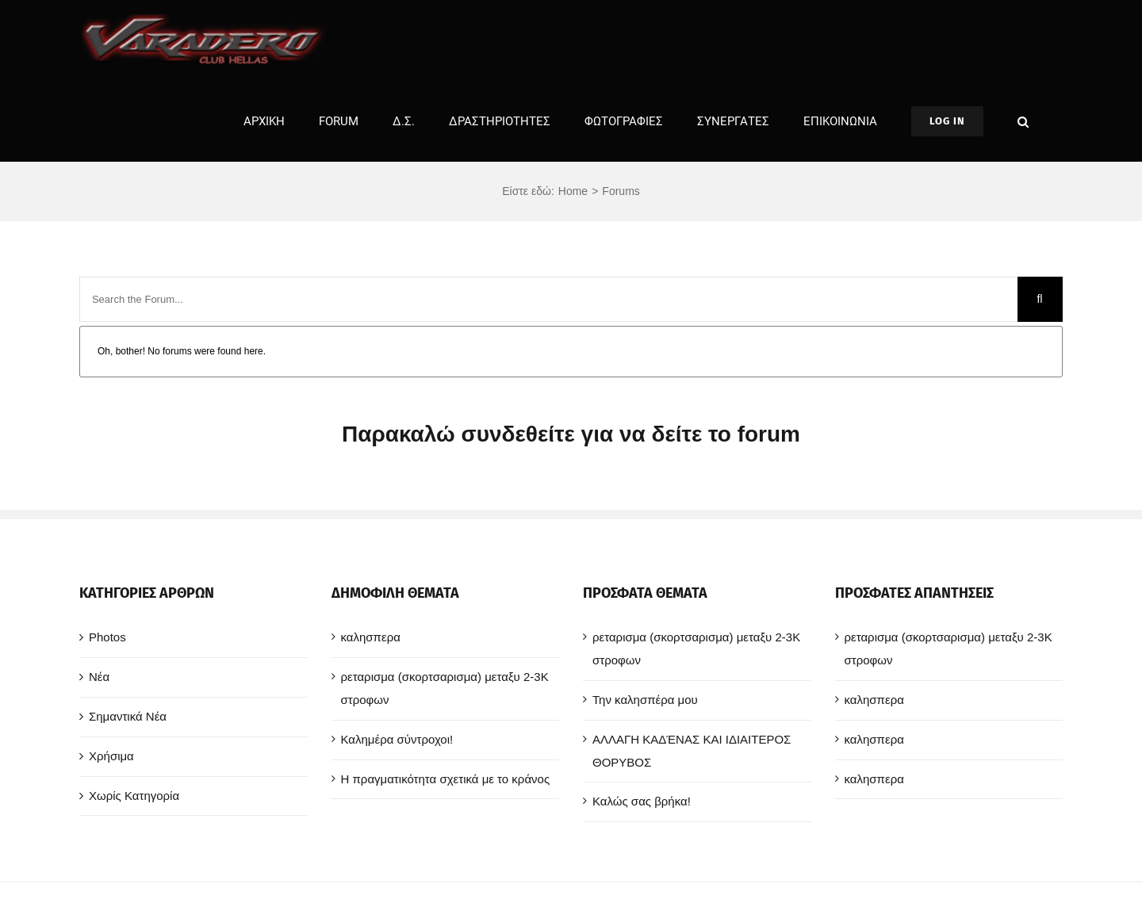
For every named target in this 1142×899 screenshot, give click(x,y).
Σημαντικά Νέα (128, 716)
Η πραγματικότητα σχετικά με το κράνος (445, 779)
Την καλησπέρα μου (645, 699)
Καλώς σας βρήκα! (641, 801)
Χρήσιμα (111, 756)
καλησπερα (370, 637)
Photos (107, 637)
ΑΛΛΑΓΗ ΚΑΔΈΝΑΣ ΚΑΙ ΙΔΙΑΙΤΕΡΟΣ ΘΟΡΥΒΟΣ (691, 751)
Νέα (99, 676)
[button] (1023, 121)
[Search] (1040, 299)
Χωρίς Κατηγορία (134, 795)
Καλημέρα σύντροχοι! (397, 739)
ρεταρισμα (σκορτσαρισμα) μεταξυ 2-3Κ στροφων (445, 688)
